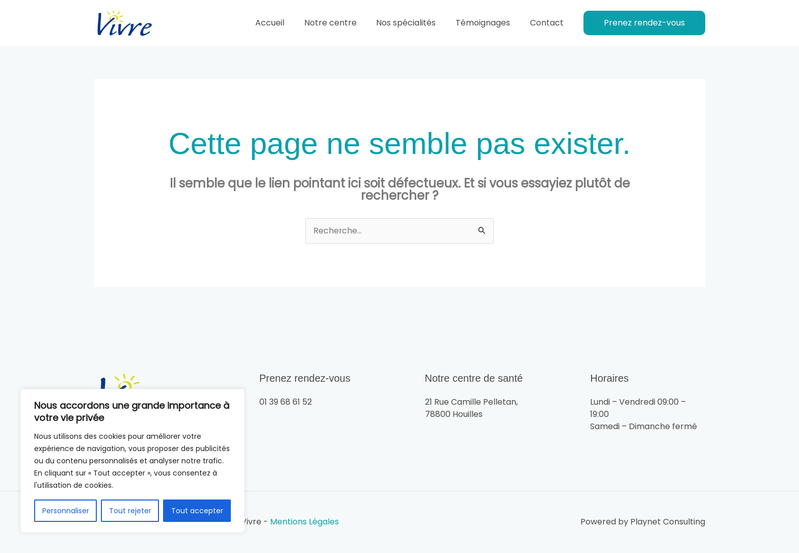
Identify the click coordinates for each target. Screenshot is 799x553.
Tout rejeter (130, 511)
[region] (132, 461)
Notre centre (342, 23)
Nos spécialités (414, 23)
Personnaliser (65, 511)
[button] (644, 23)
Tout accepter (197, 511)
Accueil (285, 23)
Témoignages (488, 23)
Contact (548, 23)
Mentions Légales (304, 522)
